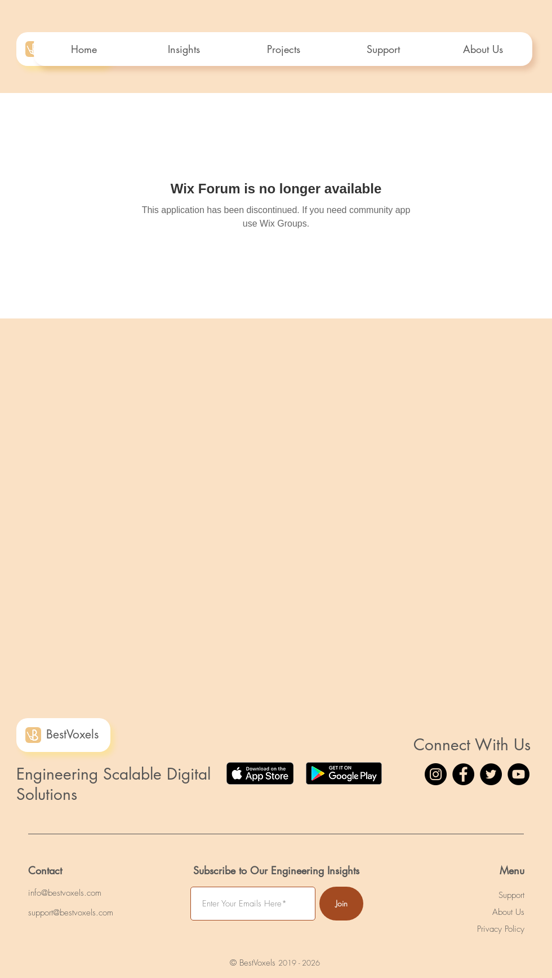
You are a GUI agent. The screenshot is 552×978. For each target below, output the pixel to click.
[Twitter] (491, 774)
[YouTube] (518, 774)
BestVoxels (72, 734)
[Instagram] (436, 774)
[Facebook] (463, 774)
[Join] (341, 904)
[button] (283, 49)
